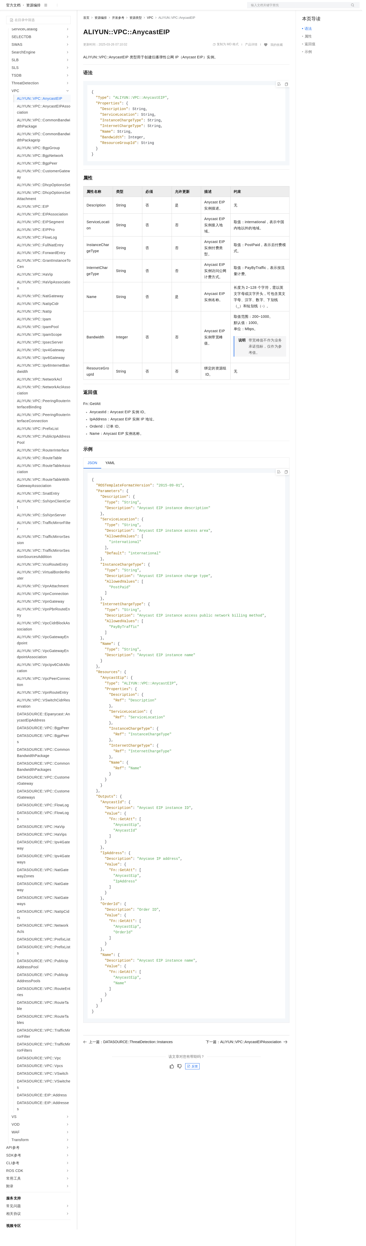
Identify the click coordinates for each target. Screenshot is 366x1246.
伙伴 (139, 8)
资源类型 (135, 34)
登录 (351, 8)
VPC (150, 34)
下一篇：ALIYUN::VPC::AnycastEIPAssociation (246, 1086)
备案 (308, 8)
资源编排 (33, 22)
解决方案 (83, 8)
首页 (86, 34)
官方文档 (13, 22)
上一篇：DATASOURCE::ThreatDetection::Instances (128, 1086)
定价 (111, 8)
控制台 (320, 8)
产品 (66, 8)
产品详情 (251, 61)
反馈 (192, 1110)
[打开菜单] (8, 8)
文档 (297, 8)
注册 (332, 8)
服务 (151, 8)
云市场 (125, 8)
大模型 (52, 8)
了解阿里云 (169, 8)
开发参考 (118, 34)
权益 (98, 8)
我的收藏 (276, 61)
